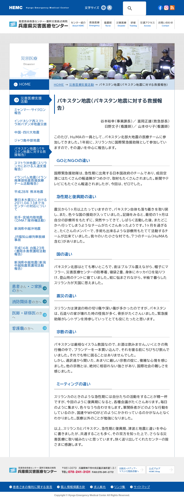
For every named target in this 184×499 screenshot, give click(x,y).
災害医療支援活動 (31, 100)
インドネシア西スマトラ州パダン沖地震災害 (30, 123)
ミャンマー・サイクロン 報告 (30, 111)
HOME (25, 84)
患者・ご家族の (27, 288)
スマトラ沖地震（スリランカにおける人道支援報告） (30, 166)
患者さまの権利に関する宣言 (32, 486)
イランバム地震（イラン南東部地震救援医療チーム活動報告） (30, 180)
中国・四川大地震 (26, 132)
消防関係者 (26, 301)
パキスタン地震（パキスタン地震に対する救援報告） (30, 151)
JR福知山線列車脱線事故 (29, 238)
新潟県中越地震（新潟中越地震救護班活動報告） (30, 265)
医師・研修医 (27, 315)
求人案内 (100, 486)
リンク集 (119, 486)
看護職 (23, 328)
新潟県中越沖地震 (27, 228)
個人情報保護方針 (73, 486)
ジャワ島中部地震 (27, 140)
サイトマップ (142, 486)
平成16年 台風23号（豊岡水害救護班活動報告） (30, 251)
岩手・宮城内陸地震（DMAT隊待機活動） (30, 219)
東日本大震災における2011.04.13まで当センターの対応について (30, 204)
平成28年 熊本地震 (28, 191)
